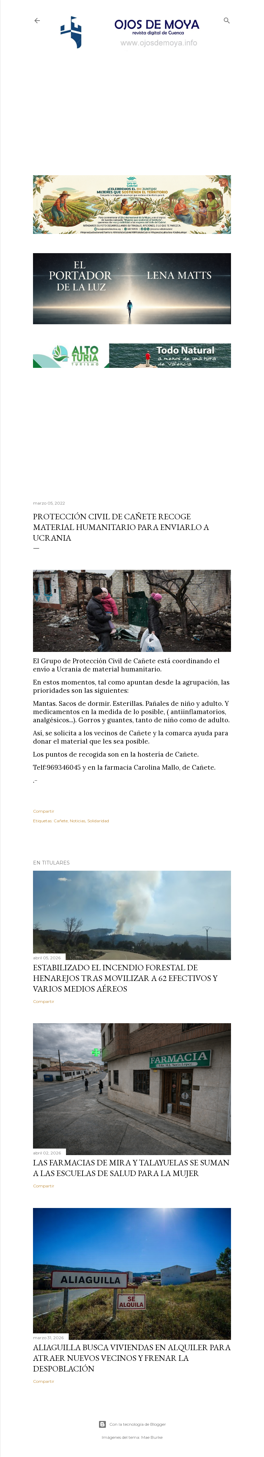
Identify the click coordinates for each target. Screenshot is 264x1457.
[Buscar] (227, 19)
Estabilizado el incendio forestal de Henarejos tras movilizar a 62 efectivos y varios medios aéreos (125, 978)
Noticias (77, 820)
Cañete (61, 820)
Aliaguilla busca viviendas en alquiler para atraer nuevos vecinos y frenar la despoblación (132, 1358)
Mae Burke (152, 1437)
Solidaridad (98, 820)
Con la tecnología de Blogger (132, 1424)
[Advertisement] (132, 102)
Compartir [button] (43, 811)
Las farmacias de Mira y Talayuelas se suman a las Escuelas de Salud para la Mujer (131, 1167)
